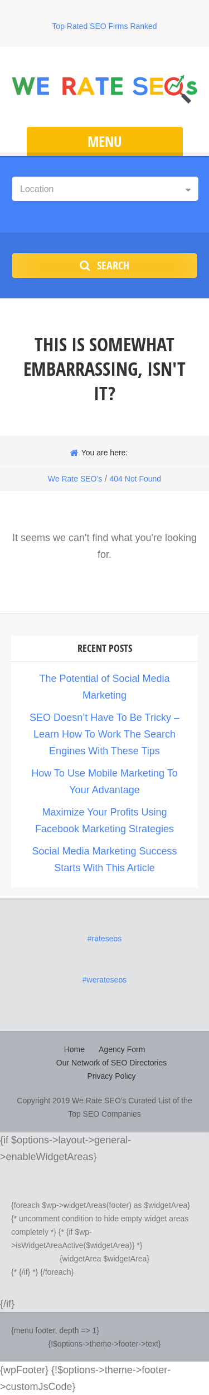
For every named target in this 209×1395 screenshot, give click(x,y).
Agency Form (122, 1049)
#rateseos (104, 938)
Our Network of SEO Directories (111, 1062)
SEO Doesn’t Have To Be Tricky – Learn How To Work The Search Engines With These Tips (104, 734)
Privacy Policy (111, 1076)
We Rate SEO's (75, 478)
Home (74, 1049)
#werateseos (104, 979)
